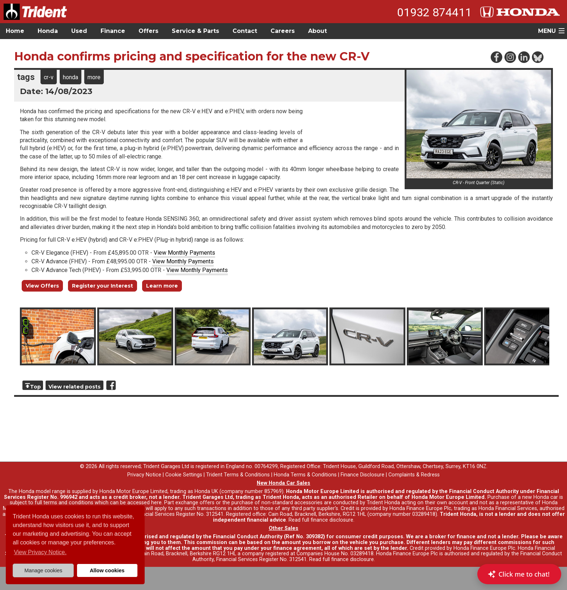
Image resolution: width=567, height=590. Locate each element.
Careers (282, 30)
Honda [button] (48, 30)
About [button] (317, 30)
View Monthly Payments (184, 252)
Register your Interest (102, 286)
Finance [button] (113, 30)
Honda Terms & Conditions (305, 475)
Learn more (162, 286)
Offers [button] (148, 30)
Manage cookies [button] (43, 570)
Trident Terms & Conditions (238, 475)
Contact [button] (245, 30)
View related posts (74, 386)
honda (70, 77)
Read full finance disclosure (321, 520)
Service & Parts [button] (195, 30)
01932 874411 (434, 12)
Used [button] (79, 30)
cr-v (49, 77)
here (156, 503)
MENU (547, 30)
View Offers (42, 286)
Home (15, 30)
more (94, 77)
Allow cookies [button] (107, 570)
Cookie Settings (183, 475)
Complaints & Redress (414, 475)
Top (35, 386)
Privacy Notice (144, 475)
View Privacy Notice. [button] (40, 552)
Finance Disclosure (362, 475)
